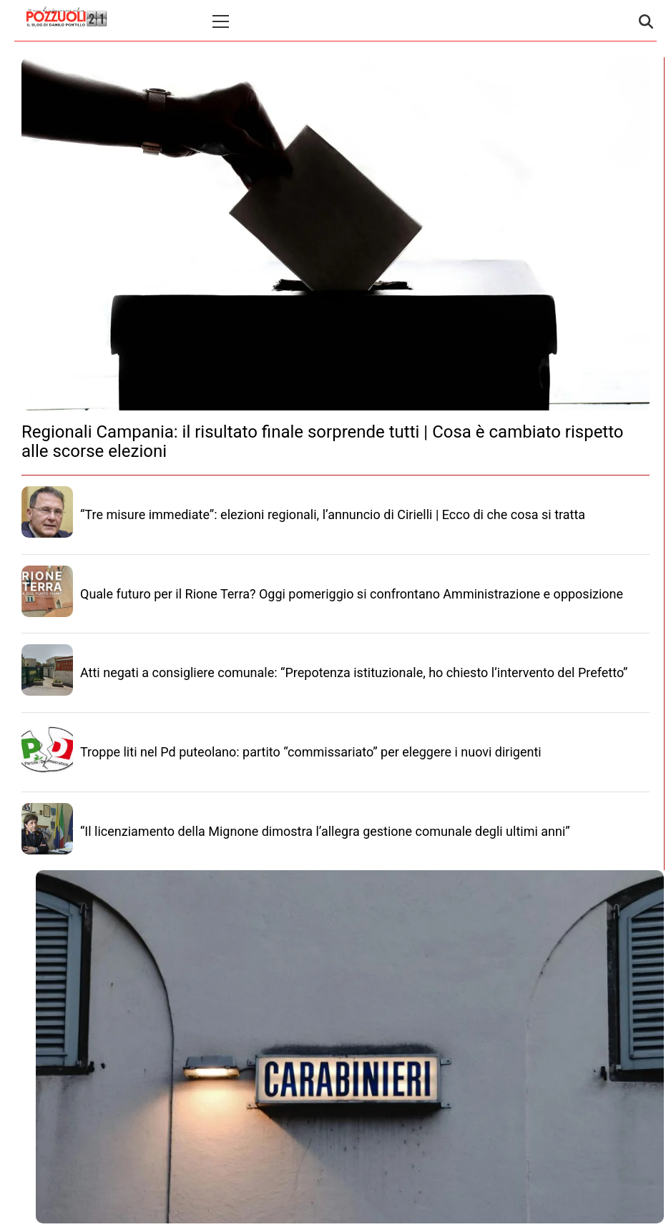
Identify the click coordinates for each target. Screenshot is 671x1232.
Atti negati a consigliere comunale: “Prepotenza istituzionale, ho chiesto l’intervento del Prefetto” (353, 672)
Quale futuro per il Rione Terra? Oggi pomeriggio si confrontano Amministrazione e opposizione (351, 593)
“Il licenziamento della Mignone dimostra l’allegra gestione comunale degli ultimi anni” (325, 831)
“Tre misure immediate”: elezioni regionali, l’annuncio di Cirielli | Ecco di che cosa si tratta (332, 514)
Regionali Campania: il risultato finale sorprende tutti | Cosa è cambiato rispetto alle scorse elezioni (322, 441)
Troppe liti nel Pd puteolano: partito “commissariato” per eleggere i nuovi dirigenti (311, 751)
